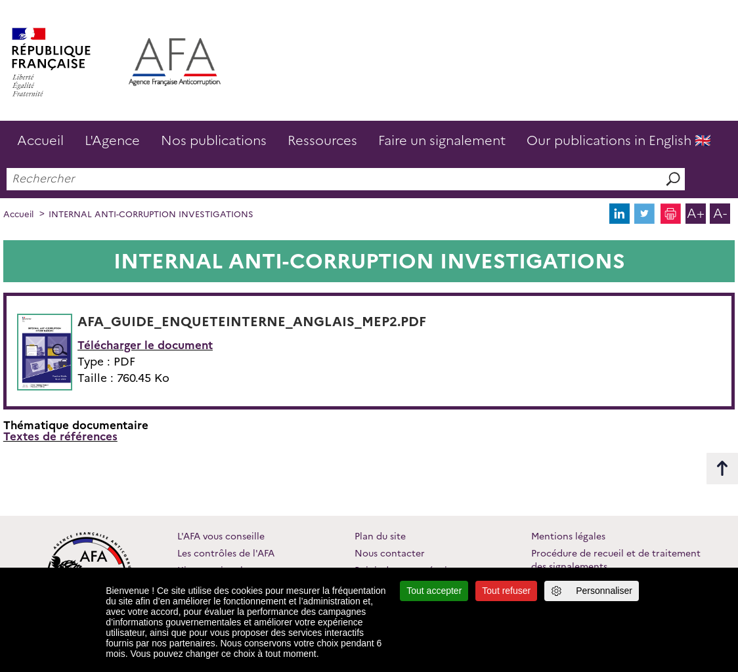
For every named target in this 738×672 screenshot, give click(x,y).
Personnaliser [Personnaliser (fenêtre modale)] (604, 590)
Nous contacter (390, 553)
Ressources (322, 140)
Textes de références (60, 436)
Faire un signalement (442, 140)
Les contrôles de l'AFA (225, 553)
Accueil (40, 140)
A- (720, 213)
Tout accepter (434, 590)
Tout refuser (506, 590)
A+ (696, 213)
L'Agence (112, 140)
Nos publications (214, 140)
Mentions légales (568, 536)
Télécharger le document (145, 345)
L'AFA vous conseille (221, 536)
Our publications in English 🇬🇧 (619, 140)
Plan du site (380, 536)
